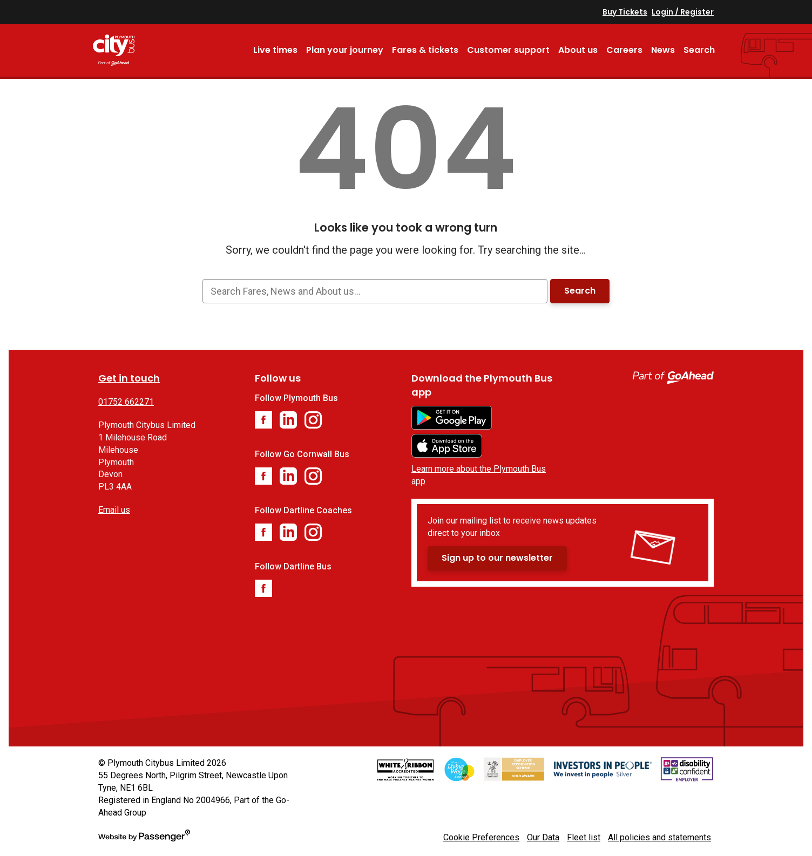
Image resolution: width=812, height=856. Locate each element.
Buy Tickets (625, 11)
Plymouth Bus (128, 50)
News (663, 50)
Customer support (508, 50)
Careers (624, 50)
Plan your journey (344, 50)
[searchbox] (374, 291)
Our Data (543, 837)
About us (578, 50)
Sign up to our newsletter (497, 558)
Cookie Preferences (481, 837)
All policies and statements (659, 837)
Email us (114, 510)
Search (699, 50)
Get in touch (129, 378)
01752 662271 (126, 402)
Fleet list (583, 837)
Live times (275, 50)
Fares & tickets (425, 50)
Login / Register (683, 11)
